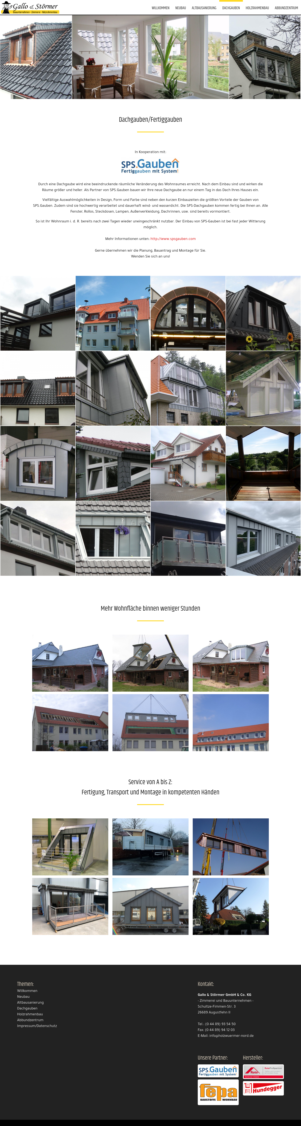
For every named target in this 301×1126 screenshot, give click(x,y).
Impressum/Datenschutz (37, 1026)
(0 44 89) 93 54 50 (220, 1025)
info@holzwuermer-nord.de (231, 1036)
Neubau (180, 8)
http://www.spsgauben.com (173, 239)
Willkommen (160, 8)
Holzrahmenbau (257, 8)
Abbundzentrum (286, 8)
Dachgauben (231, 8)
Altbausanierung (204, 8)
